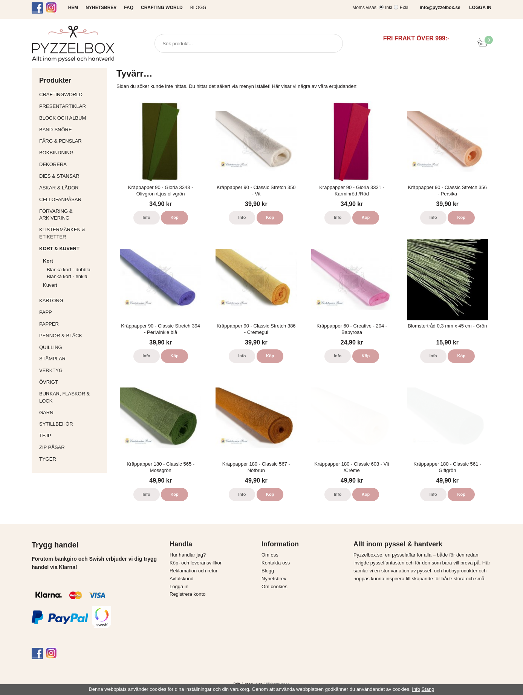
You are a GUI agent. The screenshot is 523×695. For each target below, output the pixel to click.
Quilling (71, 347)
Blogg (198, 7)
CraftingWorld (71, 94)
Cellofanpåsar (60, 199)
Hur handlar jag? (188, 555)
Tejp (71, 435)
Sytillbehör (71, 424)
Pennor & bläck (71, 335)
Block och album (71, 118)
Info (146, 217)
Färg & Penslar (71, 141)
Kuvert (73, 285)
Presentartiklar (71, 106)
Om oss (270, 555)
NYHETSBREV (101, 7)
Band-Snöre (71, 129)
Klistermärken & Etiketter (71, 233)
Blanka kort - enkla (67, 276)
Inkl (388, 7)
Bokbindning (71, 152)
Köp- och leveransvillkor (196, 563)
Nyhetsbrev (274, 578)
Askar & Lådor (59, 188)
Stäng (428, 689)
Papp (71, 312)
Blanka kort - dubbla (68, 269)
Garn (71, 412)
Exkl (404, 7)
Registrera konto (187, 594)
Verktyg (71, 370)
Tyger (71, 459)
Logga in (179, 586)
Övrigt (48, 382)
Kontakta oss (276, 563)
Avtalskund (181, 578)
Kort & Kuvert (71, 248)
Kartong (71, 300)
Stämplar (71, 358)
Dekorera (71, 164)
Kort (73, 261)
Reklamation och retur (193, 571)
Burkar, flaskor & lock (71, 397)
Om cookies (274, 586)
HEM (73, 7)
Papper (71, 324)
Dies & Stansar (71, 176)
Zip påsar (52, 447)
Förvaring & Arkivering (71, 214)
